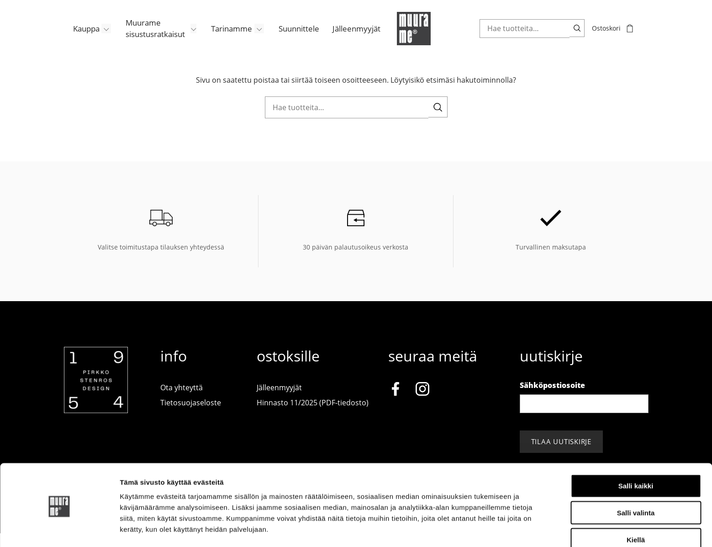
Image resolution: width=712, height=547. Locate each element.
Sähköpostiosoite (552, 398)
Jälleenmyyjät (348, 37)
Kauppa (77, 37)
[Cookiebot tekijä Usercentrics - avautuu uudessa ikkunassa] (59, 529)
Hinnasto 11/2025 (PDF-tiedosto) (313, 416)
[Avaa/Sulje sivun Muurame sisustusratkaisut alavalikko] (186, 36)
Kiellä (636, 510)
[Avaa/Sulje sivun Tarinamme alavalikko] (252, 36)
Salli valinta (636, 483)
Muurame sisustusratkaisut (147, 36)
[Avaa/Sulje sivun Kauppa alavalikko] (98, 36)
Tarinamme (224, 37)
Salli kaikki (636, 456)
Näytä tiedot (488, 529)
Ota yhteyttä (181, 401)
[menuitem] (83, 36)
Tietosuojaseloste (190, 416)
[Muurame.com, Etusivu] (411, 36)
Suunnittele (291, 37)
